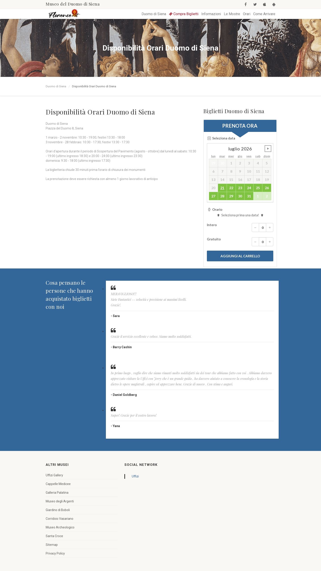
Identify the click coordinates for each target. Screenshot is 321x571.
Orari (246, 14)
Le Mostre (232, 14)
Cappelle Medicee (58, 484)
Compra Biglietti (183, 14)
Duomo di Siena (154, 14)
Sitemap (52, 544)
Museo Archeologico (60, 527)
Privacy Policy (55, 553)
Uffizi (135, 476)
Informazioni (211, 14)
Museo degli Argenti (60, 501)
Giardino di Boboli (58, 510)
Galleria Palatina (57, 492)
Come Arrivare (264, 14)
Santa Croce (54, 536)
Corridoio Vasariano (59, 518)
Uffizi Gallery (54, 475)
